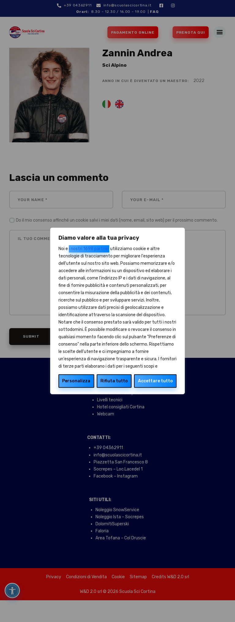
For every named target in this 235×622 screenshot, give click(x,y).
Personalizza (76, 381)
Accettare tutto (155, 381)
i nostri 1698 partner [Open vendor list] (89, 248)
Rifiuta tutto (114, 381)
